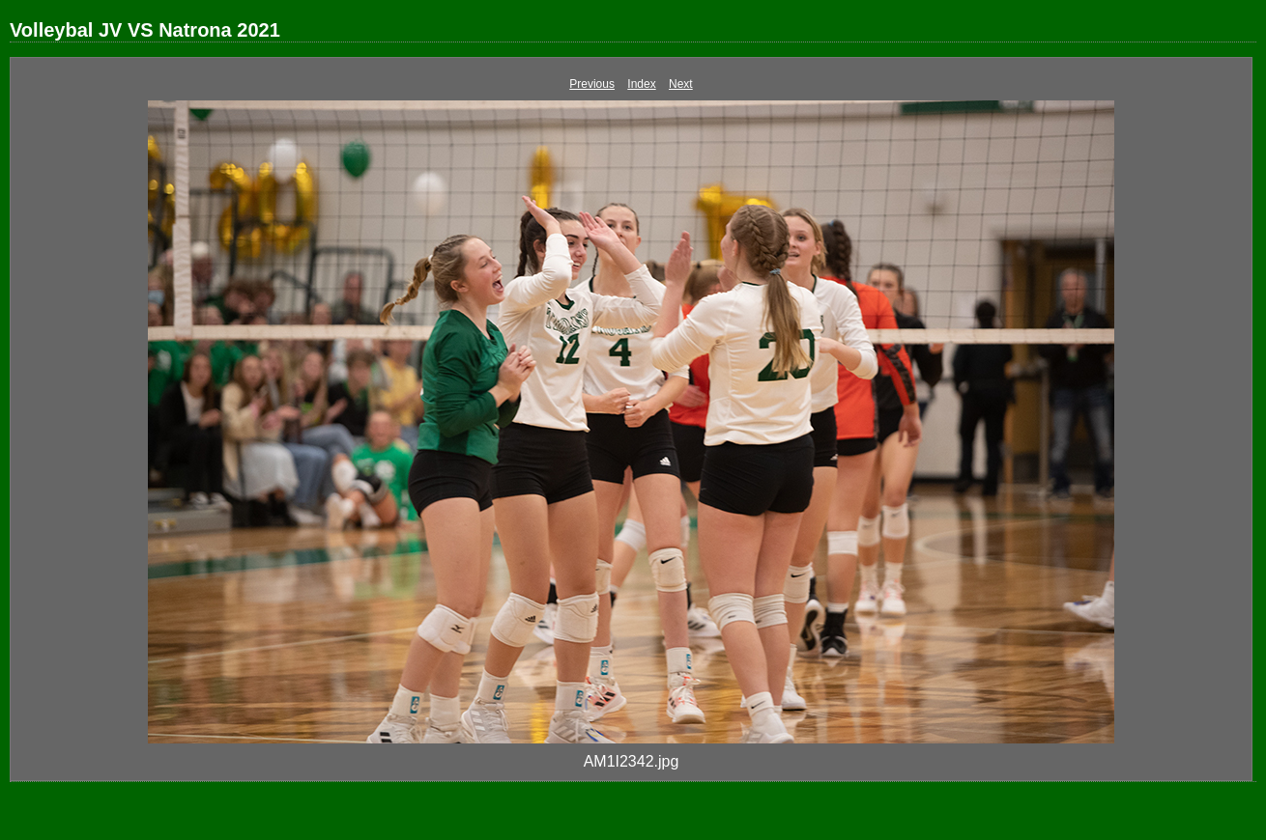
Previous (592, 84)
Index (641, 84)
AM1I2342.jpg (631, 761)
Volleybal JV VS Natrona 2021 (145, 30)
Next (681, 84)
